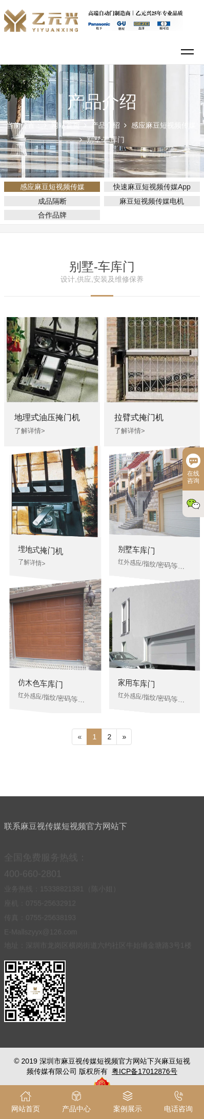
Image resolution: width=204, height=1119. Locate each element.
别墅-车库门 (106, 139)
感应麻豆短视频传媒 (163, 125)
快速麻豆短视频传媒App (152, 187)
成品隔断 (52, 201)
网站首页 (65, 125)
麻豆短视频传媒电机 (151, 201)
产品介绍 (105, 125)
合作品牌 (52, 215)
